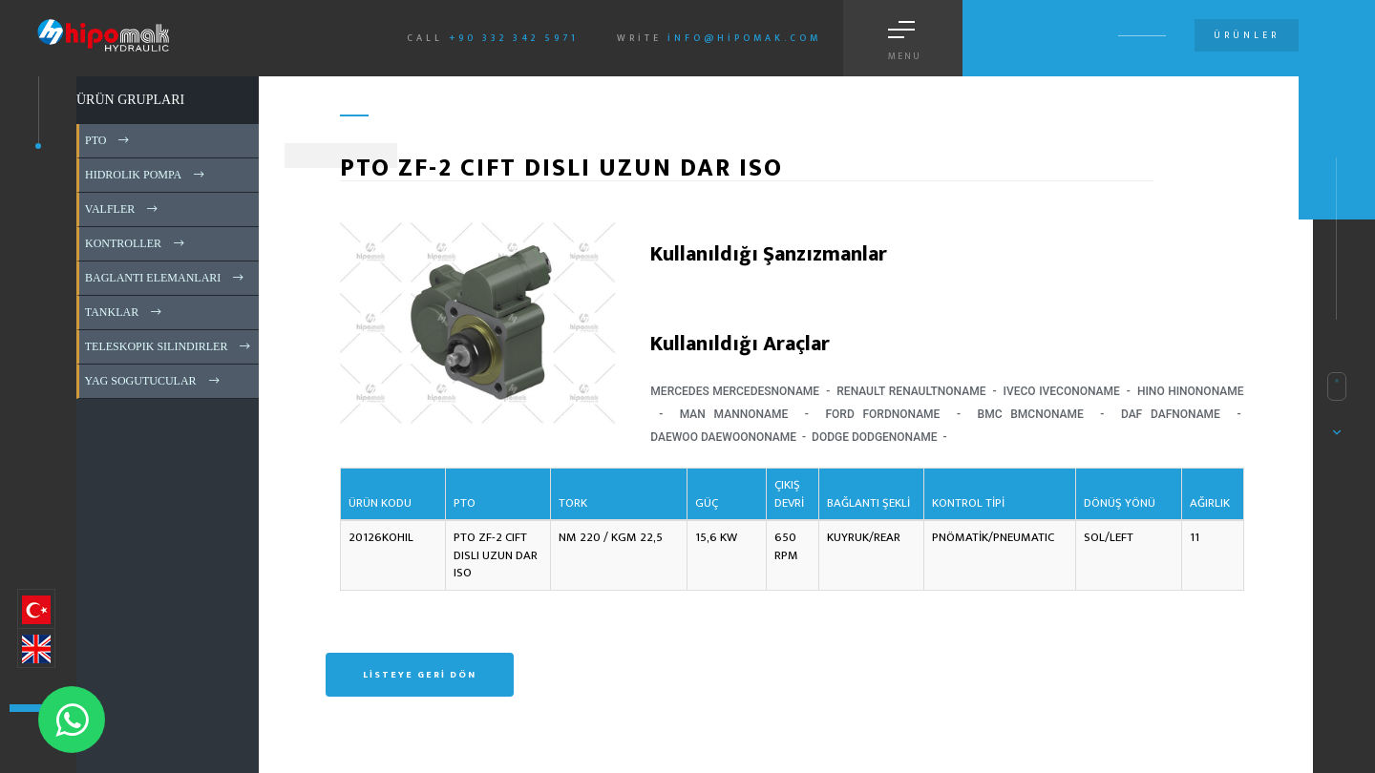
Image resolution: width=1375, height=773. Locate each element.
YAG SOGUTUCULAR (153, 380)
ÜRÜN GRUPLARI (130, 100)
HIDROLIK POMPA (146, 174)
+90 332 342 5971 (514, 38)
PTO (108, 140)
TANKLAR (124, 312)
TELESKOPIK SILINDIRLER (169, 346)
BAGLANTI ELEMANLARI (165, 277)
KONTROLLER (136, 243)
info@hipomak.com (744, 38)
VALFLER (122, 209)
